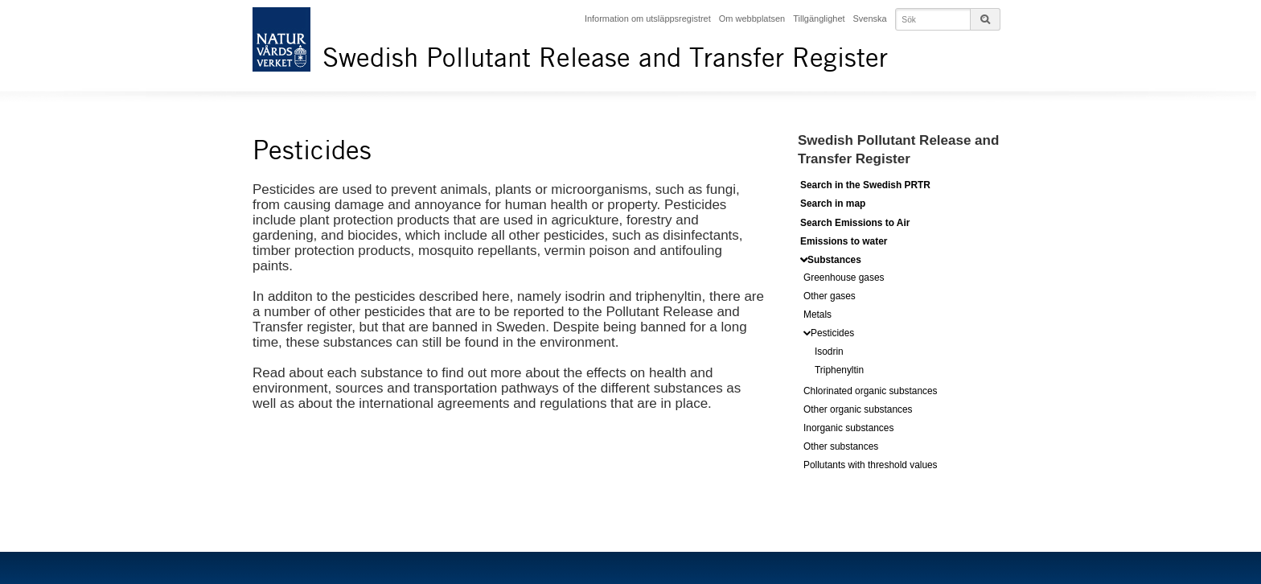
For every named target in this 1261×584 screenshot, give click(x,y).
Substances (834, 259)
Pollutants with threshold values (870, 465)
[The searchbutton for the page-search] (985, 19)
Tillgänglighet (818, 18)
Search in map (832, 203)
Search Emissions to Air (855, 222)
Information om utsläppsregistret (648, 18)
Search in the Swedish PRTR (865, 185)
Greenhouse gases (843, 277)
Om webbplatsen (752, 18)
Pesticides (832, 333)
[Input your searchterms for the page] (947, 19)
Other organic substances (858, 409)
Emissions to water (843, 241)
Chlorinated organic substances (870, 391)
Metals (817, 314)
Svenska (870, 18)
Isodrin (829, 351)
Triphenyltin (839, 370)
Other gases (829, 296)
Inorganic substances (848, 428)
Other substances (840, 446)
